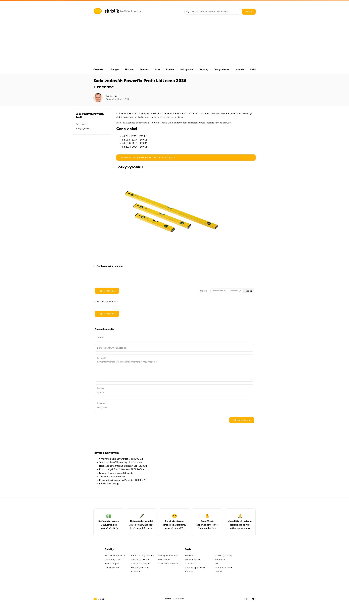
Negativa (101, 403)
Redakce (189, 556)
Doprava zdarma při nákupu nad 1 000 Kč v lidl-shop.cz (147, 157)
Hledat (249, 11)
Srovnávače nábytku (168, 564)
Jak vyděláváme (193, 560)
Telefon (144, 69)
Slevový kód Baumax (168, 556)
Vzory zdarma (221, 69)
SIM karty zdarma (140, 560)
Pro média (219, 560)
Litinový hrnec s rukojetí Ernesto (116, 473)
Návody (240, 69)
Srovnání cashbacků (115, 556)
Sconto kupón (112, 564)
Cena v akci (82, 124)
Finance (129, 69)
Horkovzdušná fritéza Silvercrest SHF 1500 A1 (123, 466)
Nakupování (186, 69)
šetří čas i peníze (130, 11)
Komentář (101, 358)
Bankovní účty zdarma (142, 556)
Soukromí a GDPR (223, 568)
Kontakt (218, 572)
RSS (216, 564)
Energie (114, 69)
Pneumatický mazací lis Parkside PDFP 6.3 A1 (123, 480)
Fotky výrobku (83, 128)
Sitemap (189, 572)
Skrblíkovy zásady (223, 556)
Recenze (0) (235, 291)
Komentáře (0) (219, 291)
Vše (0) (249, 291)
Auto (157, 69)
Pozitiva (100, 388)
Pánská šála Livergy (109, 483)
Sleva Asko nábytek (141, 564)
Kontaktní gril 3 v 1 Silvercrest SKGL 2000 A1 (122, 469)
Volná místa (191, 564)
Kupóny (204, 69)
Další (253, 69)
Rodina (170, 69)
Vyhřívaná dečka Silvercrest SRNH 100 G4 (121, 459)
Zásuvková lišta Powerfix (112, 476)
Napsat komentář (106, 291)
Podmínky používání (195, 568)
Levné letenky (112, 568)
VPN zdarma (164, 560)
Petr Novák (111, 96)
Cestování (98, 69)
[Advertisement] (174, 43)
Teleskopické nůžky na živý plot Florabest (121, 462)
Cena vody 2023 (113, 560)
